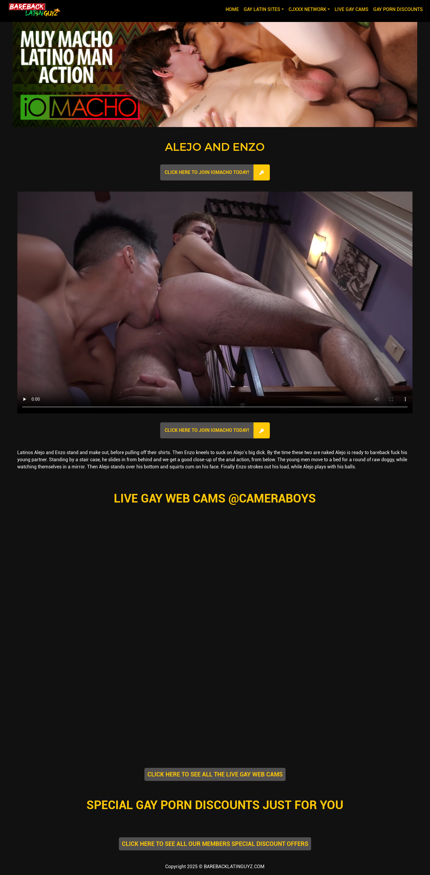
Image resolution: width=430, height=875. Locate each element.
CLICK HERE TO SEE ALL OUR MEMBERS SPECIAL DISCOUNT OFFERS (215, 843)
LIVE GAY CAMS (351, 9)
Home (233, 9)
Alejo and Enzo (215, 146)
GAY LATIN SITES (262, 9)
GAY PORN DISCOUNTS (398, 9)
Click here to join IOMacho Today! (207, 172)
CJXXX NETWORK (307, 9)
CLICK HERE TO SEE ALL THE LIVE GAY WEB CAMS (215, 774)
